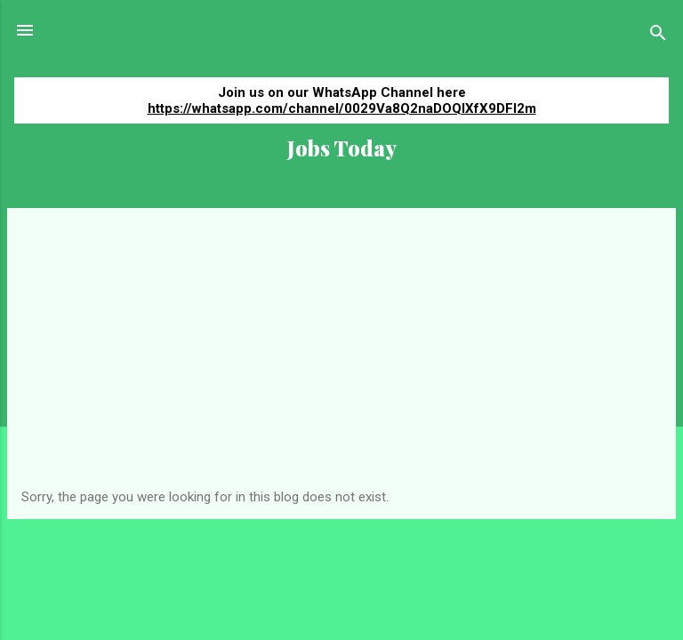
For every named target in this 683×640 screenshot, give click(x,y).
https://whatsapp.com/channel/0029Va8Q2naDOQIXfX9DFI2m (342, 108)
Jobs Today (342, 148)
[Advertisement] (341, 355)
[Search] (658, 36)
